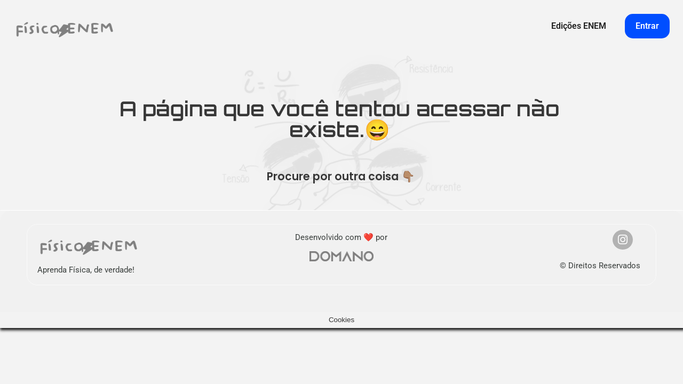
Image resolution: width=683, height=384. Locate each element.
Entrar (647, 26)
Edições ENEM (578, 26)
